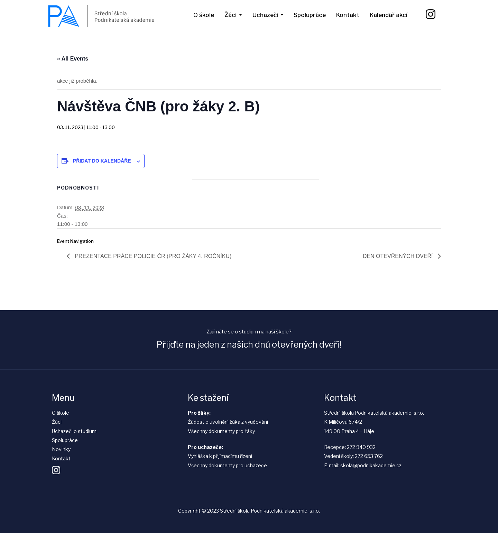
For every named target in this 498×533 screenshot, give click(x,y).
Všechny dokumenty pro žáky (221, 431)
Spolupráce (310, 14)
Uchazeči (265, 14)
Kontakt (347, 14)
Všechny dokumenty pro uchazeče (227, 465)
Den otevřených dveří (398, 256)
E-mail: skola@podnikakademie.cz (363, 465)
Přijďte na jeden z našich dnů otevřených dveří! (249, 344)
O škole (203, 14)
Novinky (61, 449)
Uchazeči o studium (74, 431)
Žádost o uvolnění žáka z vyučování (228, 422)
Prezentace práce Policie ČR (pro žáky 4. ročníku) (152, 256)
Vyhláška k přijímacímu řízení (220, 456)
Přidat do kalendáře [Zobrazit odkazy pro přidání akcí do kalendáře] (102, 161)
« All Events (72, 59)
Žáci (230, 14)
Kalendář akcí (388, 14)
